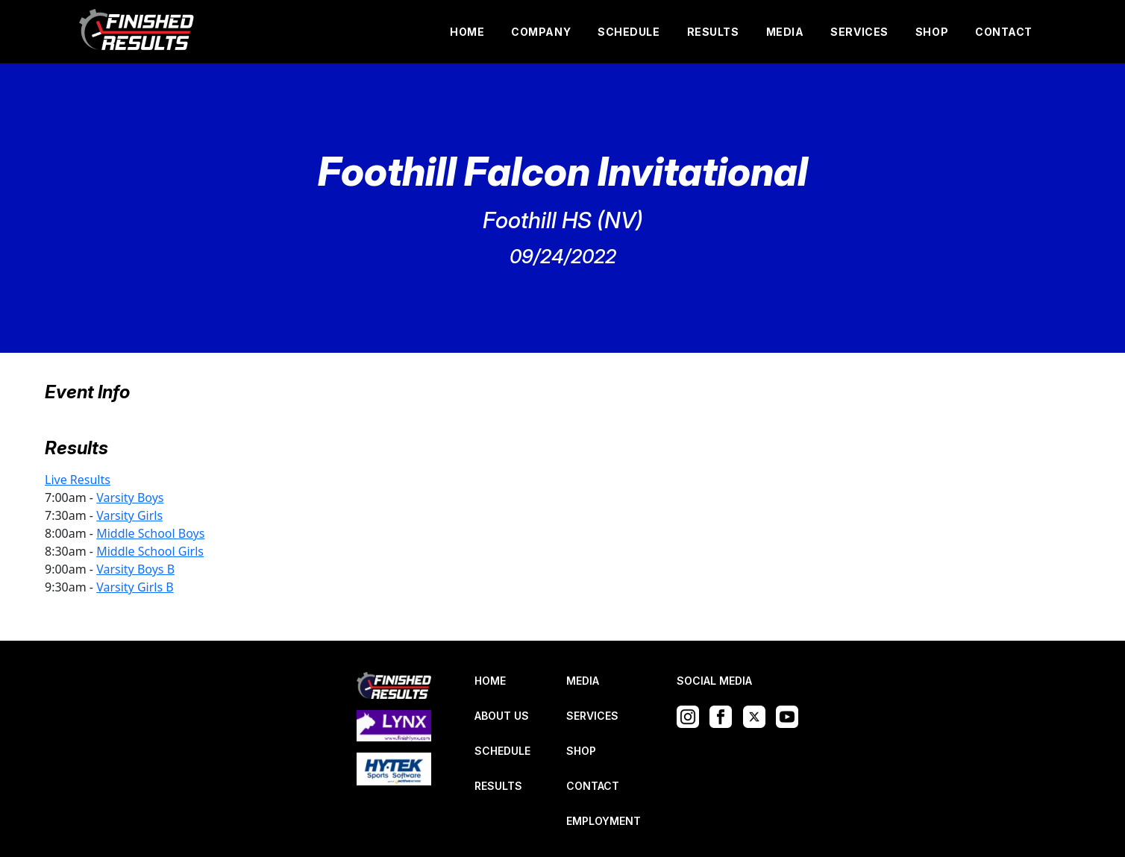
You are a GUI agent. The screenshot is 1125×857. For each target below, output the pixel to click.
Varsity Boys (129, 497)
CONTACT (1003, 31)
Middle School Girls (150, 551)
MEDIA (785, 31)
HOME (467, 31)
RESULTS (713, 31)
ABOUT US (501, 715)
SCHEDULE (628, 31)
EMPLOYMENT (603, 820)
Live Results (77, 479)
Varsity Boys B (135, 569)
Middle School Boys (150, 533)
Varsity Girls (129, 515)
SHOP (931, 31)
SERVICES (859, 31)
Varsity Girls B (135, 587)
